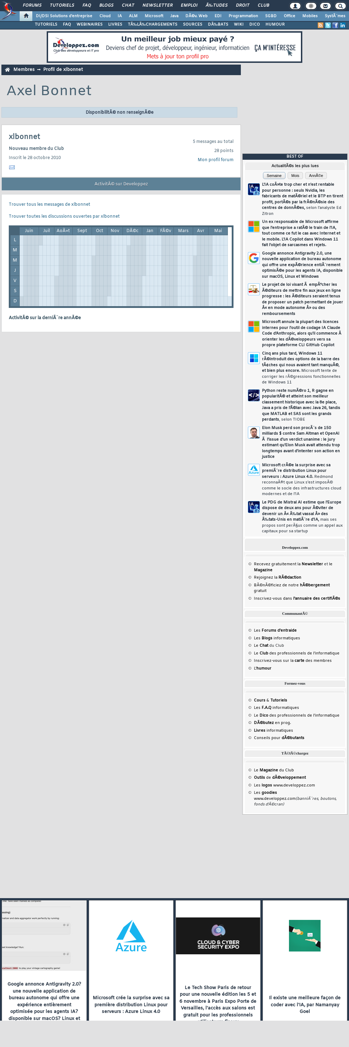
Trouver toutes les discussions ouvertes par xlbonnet (64, 216)
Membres (23, 70)
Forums (32, 5)
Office (289, 16)
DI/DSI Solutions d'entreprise (64, 16)
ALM (133, 16)
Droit (242, 5)
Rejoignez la (277, 577)
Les (275, 630)
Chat (128, 5)
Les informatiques (277, 638)
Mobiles (310, 16)
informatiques (273, 730)
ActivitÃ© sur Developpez (121, 184)
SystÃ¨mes (335, 16)
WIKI (239, 24)
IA (120, 16)
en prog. (272, 722)
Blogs (106, 5)
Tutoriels (62, 5)
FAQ (87, 5)
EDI (218, 16)
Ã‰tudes (216, 5)
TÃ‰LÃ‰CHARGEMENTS (152, 24)
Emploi (189, 5)
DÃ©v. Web (196, 16)
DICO (254, 24)
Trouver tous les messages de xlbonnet (49, 205)
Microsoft (154, 16)
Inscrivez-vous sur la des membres (293, 660)
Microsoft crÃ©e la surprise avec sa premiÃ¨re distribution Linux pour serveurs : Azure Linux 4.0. (301, 480)
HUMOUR (275, 24)
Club (263, 5)
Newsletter (157, 5)
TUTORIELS (46, 24)
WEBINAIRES (90, 24)
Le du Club (274, 770)
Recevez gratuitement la (288, 564)
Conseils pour (279, 738)
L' (262, 668)
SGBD (271, 16)
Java (174, 16)
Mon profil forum (215, 160)
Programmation (243, 16)
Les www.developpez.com (284, 785)
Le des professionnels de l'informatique (297, 653)
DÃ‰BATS (218, 24)
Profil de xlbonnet (63, 70)
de (280, 777)
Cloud (105, 16)
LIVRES (115, 24)
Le (261, 645)
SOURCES (192, 24)
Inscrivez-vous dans (297, 598)
